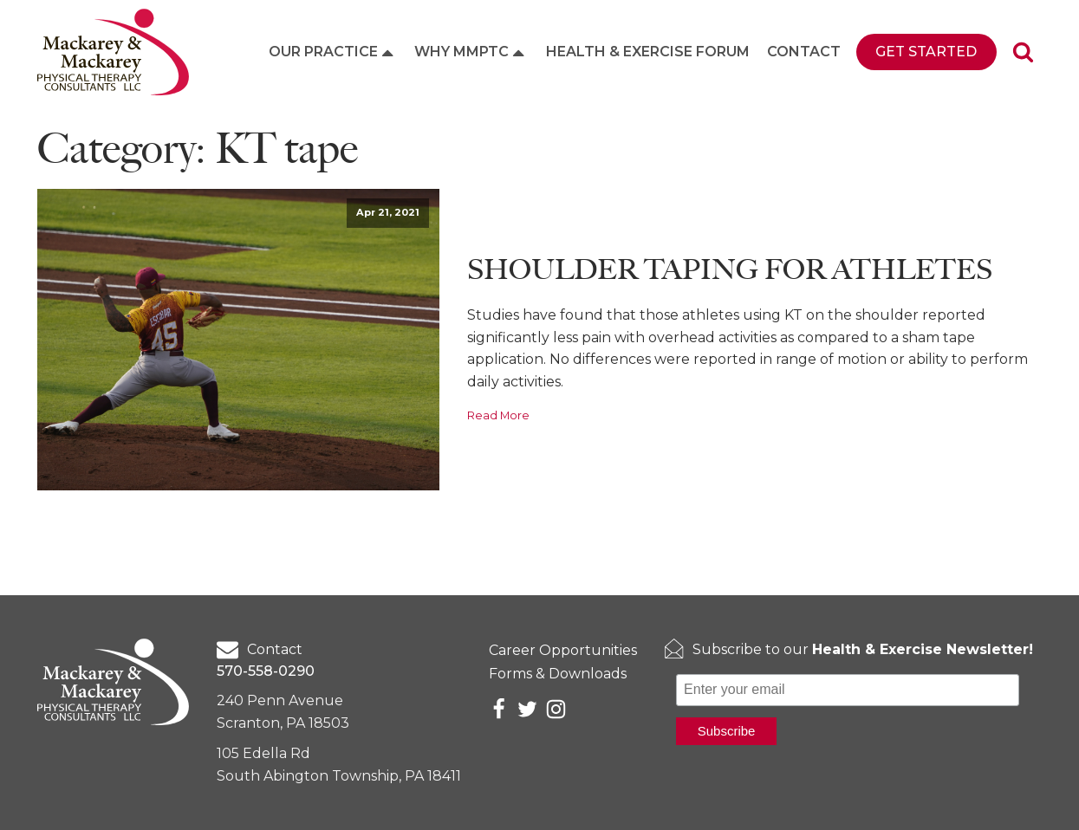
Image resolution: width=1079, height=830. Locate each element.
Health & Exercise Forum (648, 51)
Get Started (926, 51)
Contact (804, 51)
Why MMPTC (471, 52)
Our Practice (333, 52)
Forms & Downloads (558, 673)
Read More (498, 415)
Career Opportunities (563, 650)
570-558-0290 (266, 671)
